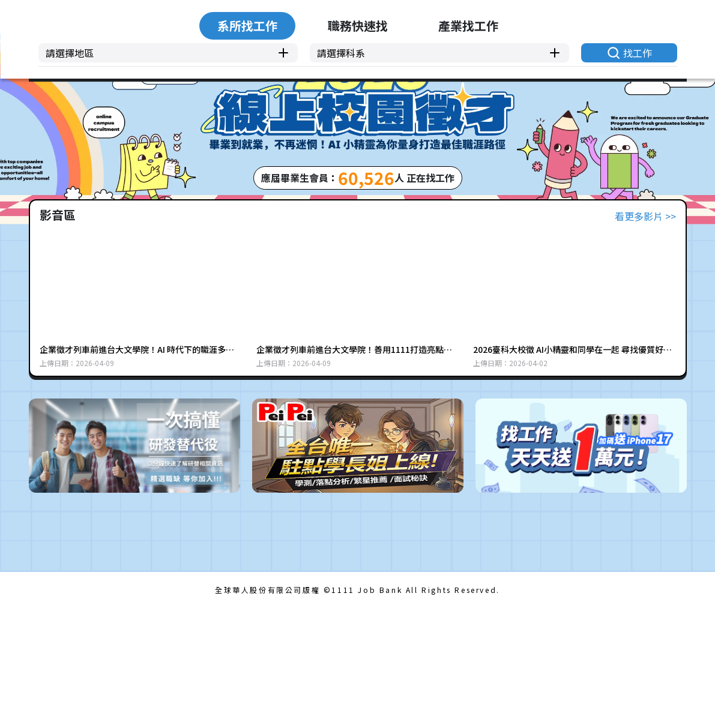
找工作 (628, 281)
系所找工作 (219, 218)
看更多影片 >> (645, 327)
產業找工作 (497, 218)
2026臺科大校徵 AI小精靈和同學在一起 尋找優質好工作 (572, 461)
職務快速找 (358, 218)
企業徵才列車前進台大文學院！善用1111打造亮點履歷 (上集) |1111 (354, 461)
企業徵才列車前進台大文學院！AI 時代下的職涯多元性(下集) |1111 (137, 461)
